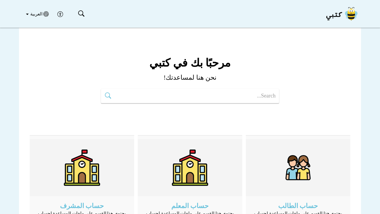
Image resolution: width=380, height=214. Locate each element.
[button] (81, 13)
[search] (190, 96)
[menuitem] (60, 13)
